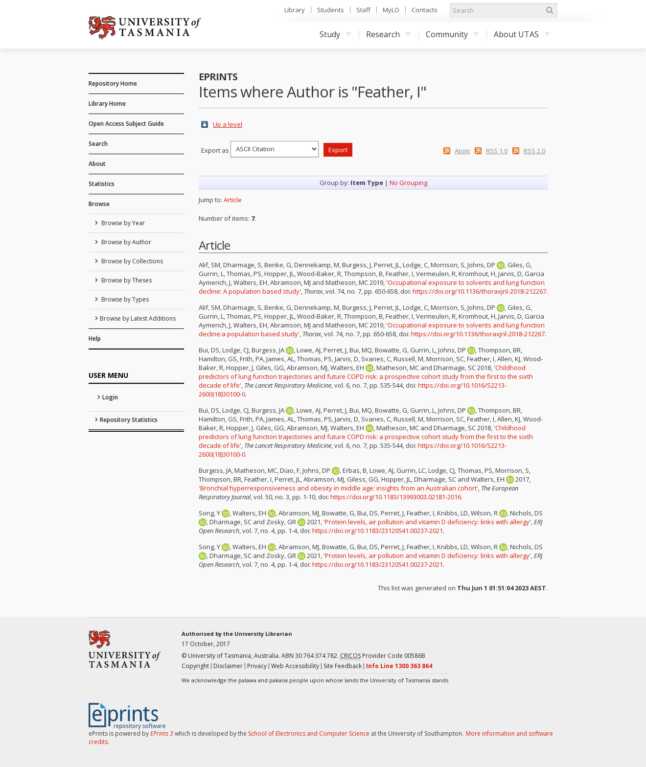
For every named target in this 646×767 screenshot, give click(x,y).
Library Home (107, 103)
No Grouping (408, 182)
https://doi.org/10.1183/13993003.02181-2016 (395, 496)
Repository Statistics (129, 420)
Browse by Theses (126, 280)
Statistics (102, 184)
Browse (99, 204)
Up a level (227, 124)
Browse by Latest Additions (138, 318)
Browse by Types (124, 299)
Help (95, 338)
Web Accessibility (295, 666)
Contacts (425, 9)
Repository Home (113, 83)
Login (110, 397)
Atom (462, 150)
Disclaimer (228, 666)
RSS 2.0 (534, 150)
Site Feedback (342, 666)
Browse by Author (125, 242)
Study (335, 34)
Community (452, 34)
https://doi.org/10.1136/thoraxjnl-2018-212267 (479, 291)
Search (98, 143)
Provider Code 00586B (382, 655)
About (97, 164)
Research (388, 34)
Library (294, 9)
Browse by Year (122, 223)
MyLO (391, 9)
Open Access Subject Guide (126, 123)
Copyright (195, 666)
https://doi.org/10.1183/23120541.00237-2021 (377, 530)
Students (330, 9)
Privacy (257, 666)
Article (233, 199)
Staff (363, 9)
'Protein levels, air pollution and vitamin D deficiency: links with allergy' (427, 521)
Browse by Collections (131, 261)
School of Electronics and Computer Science (308, 733)
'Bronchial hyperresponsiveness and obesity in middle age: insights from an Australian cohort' (338, 488)
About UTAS (522, 34)
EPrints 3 (161, 733)
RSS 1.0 (497, 150)
